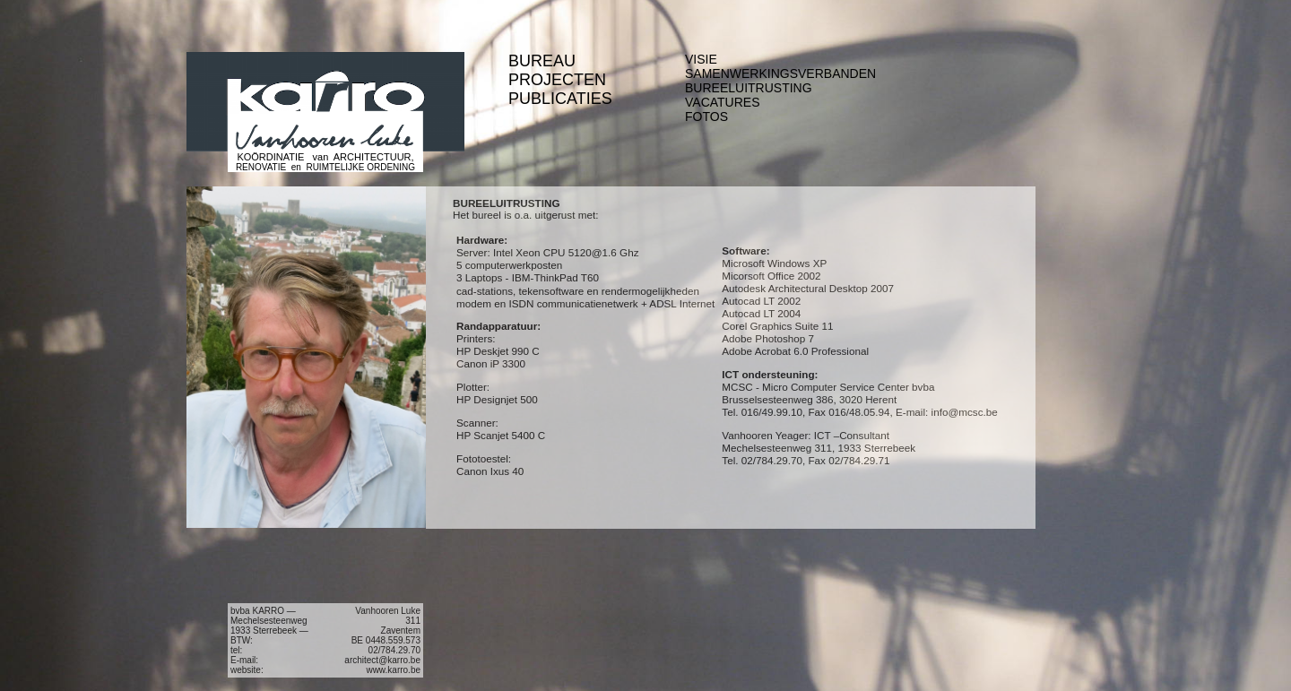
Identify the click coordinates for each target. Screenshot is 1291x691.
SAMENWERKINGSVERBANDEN (780, 73)
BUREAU (542, 61)
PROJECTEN (557, 80)
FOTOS (706, 116)
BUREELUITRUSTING (748, 88)
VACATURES (722, 102)
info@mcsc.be (964, 412)
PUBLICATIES (560, 99)
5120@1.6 (592, 252)
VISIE (701, 59)
